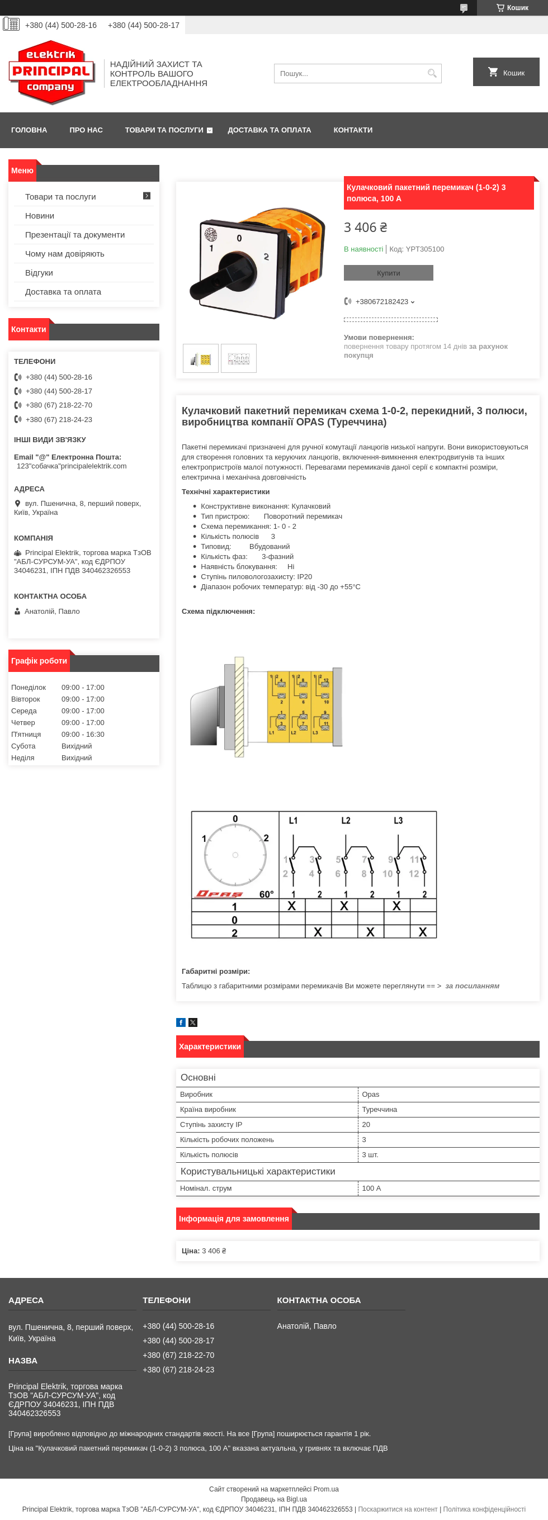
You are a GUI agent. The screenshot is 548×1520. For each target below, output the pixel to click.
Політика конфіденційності (484, 1509)
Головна (29, 130)
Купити (388, 273)
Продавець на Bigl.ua (274, 1499)
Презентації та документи (75, 234)
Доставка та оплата (269, 130)
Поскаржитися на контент (397, 1509)
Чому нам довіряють (65, 253)
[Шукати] (432, 73)
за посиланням (472, 986)
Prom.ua (326, 1489)
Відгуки (39, 272)
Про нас (85, 130)
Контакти (353, 130)
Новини (39, 215)
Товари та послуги (164, 130)
